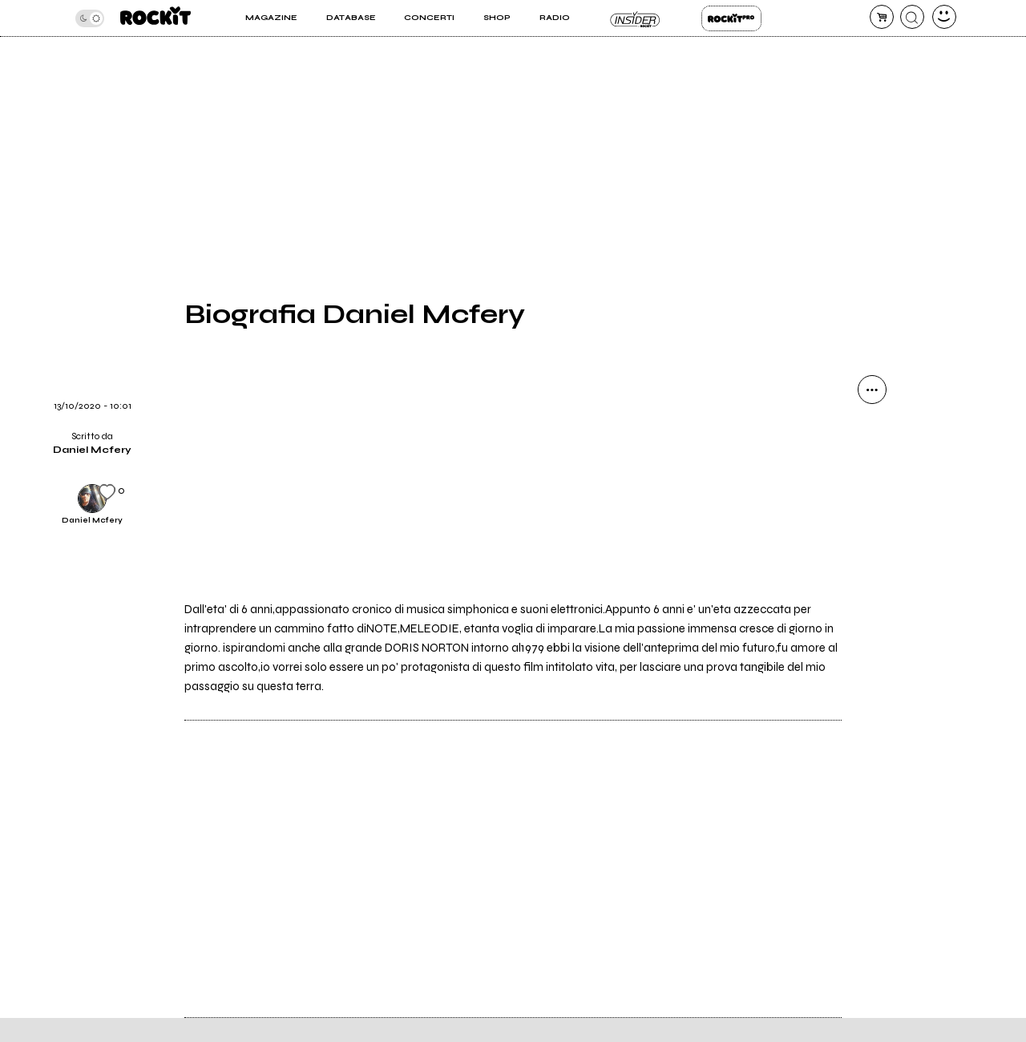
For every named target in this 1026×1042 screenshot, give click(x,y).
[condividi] (872, 389)
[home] (155, 18)
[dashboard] (944, 17)
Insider (635, 18)
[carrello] (882, 17)
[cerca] (912, 17)
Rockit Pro (731, 18)
